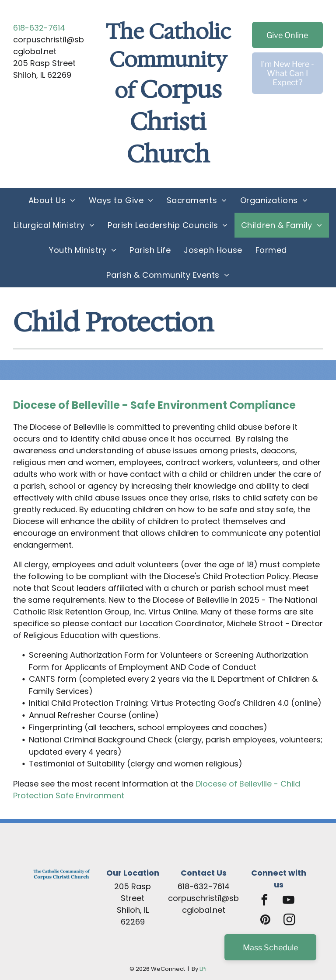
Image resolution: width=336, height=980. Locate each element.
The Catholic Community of (168, 60)
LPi (203, 969)
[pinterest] (265, 921)
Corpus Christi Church (174, 121)
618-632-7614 (39, 27)
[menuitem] (52, 200)
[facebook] (264, 901)
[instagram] (289, 921)
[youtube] (289, 901)
